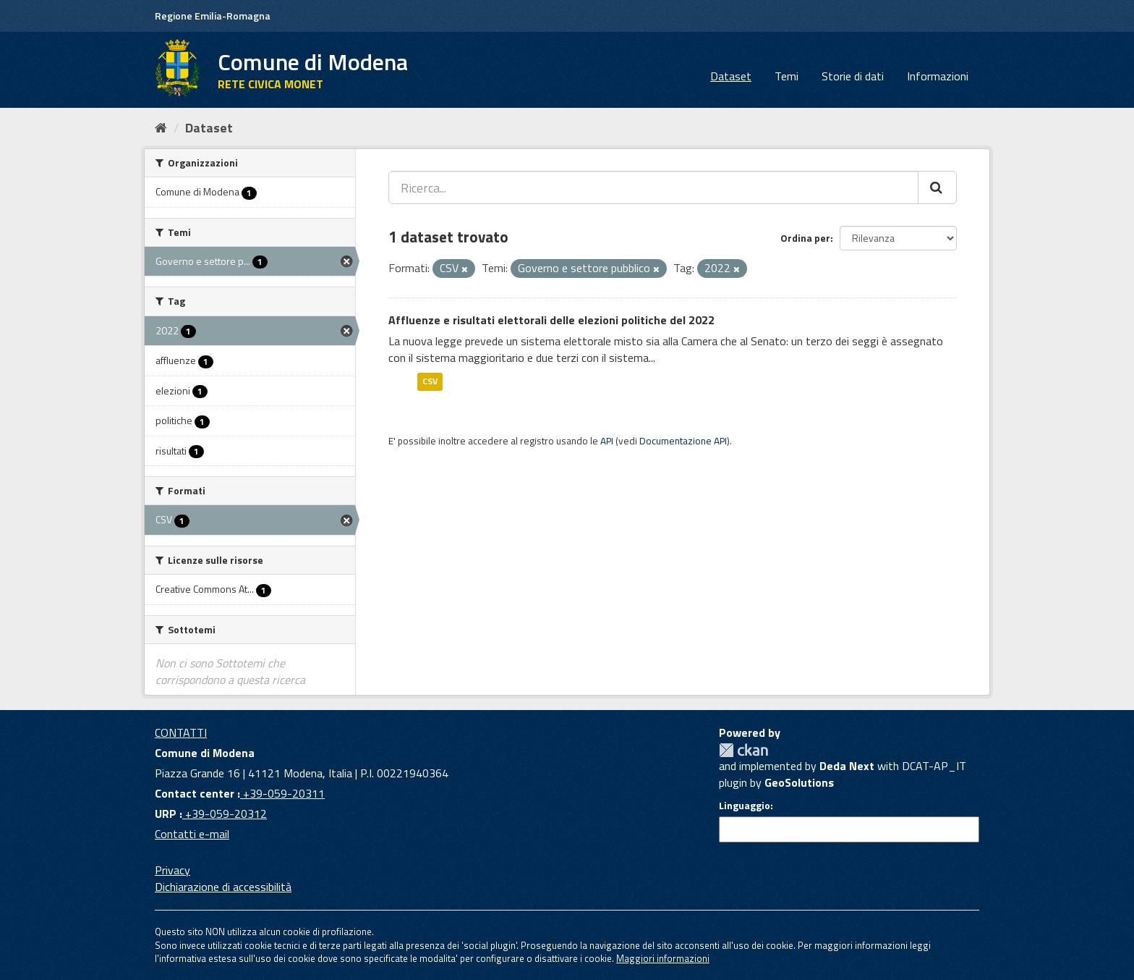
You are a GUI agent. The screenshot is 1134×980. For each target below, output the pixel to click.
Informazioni (937, 76)
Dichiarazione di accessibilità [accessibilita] (223, 886)
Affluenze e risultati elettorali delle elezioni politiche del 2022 (551, 320)
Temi (786, 76)
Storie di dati (853, 76)
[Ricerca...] (653, 187)
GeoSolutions (799, 782)
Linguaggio (744, 805)
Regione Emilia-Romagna (212, 15)
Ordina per (805, 237)
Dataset (730, 76)
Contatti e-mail (192, 833)
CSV (430, 381)
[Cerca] (937, 187)
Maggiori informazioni (662, 958)
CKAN (743, 750)
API (606, 441)
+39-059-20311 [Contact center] (282, 793)
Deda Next (846, 765)
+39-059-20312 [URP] (224, 813)
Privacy (172, 870)
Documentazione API (683, 441)
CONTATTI (181, 732)
